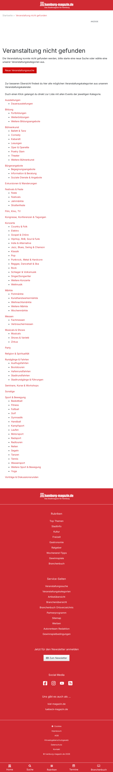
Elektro (15, 230)
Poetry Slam (17, 151)
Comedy (16, 134)
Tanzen (15, 454)
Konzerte (10, 222)
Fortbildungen (18, 113)
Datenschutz (56, 745)
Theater (15, 155)
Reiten (14, 446)
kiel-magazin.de (56, 703)
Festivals (16, 196)
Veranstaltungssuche (56, 586)
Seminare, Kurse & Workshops (22, 385)
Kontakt (56, 749)
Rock (14, 267)
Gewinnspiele (56, 558)
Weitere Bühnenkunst (22, 159)
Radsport (16, 438)
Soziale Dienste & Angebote (26, 177)
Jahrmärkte (17, 201)
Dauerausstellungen (22, 103)
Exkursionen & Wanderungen (21, 183)
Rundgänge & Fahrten (17, 359)
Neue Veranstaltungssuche (19, 70)
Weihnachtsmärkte (21, 302)
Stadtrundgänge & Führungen (27, 379)
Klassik (15, 251)
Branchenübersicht (56, 602)
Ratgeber (56, 547)
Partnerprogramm (56, 612)
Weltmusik (16, 284)
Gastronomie (56, 542)
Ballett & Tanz (18, 130)
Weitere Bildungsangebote (25, 121)
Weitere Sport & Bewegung (26, 467)
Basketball (16, 400)
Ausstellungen (12, 100)
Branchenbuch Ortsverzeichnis (56, 607)
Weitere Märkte (19, 306)
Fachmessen (18, 319)
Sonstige (10, 391)
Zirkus (14, 341)
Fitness (15, 405)
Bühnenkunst (12, 127)
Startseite (8, 15)
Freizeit (57, 536)
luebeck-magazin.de (56, 709)
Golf (13, 413)
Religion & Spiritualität (17, 353)
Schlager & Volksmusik (23, 272)
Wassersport (18, 462)
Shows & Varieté (20, 337)
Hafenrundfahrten (21, 371)
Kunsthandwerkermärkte (24, 298)
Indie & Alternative (21, 243)
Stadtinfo (56, 526)
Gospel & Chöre (20, 234)
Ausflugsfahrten (19, 363)
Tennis (14, 458)
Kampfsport (17, 425)
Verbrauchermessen (22, 324)
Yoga (14, 471)
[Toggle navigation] (52, 767)
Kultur (56, 531)
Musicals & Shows (15, 329)
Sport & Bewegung (15, 397)
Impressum (57, 731)
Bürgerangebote (14, 165)
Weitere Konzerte (20, 280)
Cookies (56, 726)
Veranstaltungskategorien (56, 591)
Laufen (15, 429)
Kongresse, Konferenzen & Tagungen (25, 217)
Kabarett (16, 139)
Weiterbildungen (20, 117)
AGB (57, 735)
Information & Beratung (24, 173)
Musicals (16, 333)
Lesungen (16, 143)
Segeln (15, 450)
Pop (13, 255)
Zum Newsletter (56, 657)
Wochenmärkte (19, 310)
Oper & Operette (20, 147)
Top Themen (56, 520)
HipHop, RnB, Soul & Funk (25, 238)
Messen (9, 316)
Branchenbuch (56, 563)
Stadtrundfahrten (20, 375)
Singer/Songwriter (21, 276)
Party (8, 347)
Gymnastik (17, 417)
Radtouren (16, 442)
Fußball (15, 409)
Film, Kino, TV (13, 211)
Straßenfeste (18, 205)
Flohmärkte (17, 293)
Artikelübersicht (56, 596)
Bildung (9, 109)
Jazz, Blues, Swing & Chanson (28, 247)
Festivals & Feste (14, 189)
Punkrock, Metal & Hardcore (26, 259)
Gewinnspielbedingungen (57, 634)
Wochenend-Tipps (56, 552)
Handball (16, 421)
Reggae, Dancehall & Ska (25, 263)
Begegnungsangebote (23, 169)
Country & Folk (19, 226)
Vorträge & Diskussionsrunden (21, 477)
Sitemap (56, 618)
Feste (14, 192)
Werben (56, 623)
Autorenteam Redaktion (56, 628)
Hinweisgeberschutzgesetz (56, 740)
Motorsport (17, 433)
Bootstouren (17, 367)
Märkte (9, 290)
